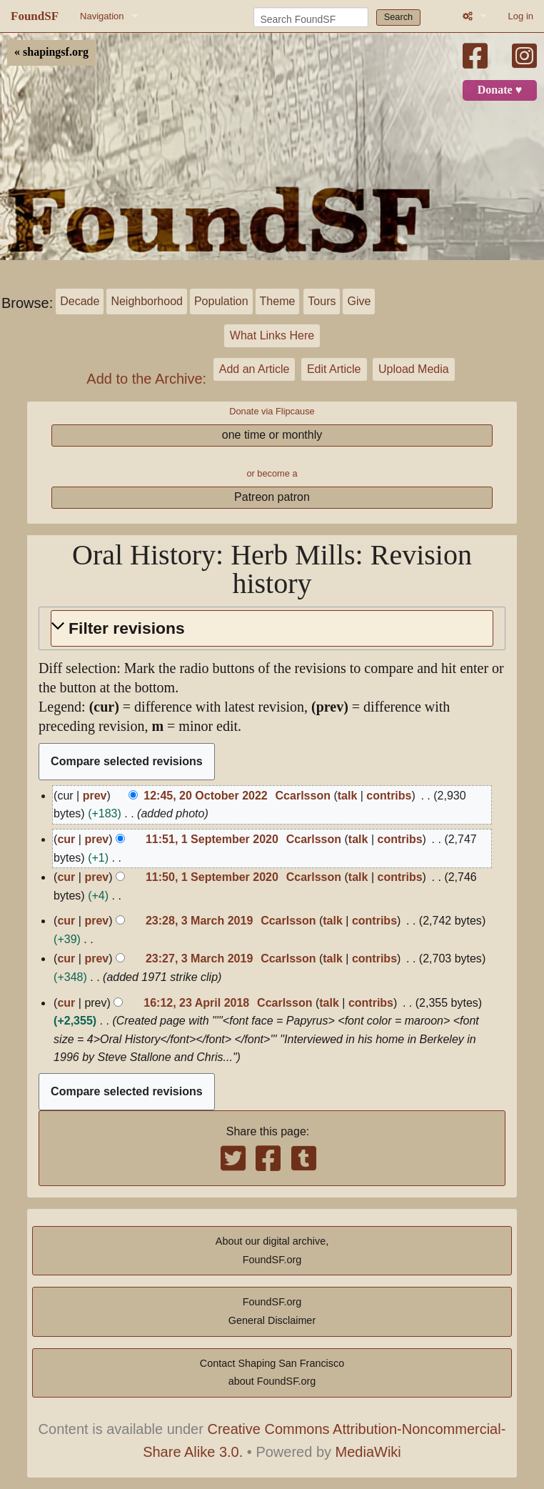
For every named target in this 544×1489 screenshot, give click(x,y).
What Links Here (272, 335)
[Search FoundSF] (310, 17)
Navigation (102, 16)
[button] (272, 628)
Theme (278, 301)
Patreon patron (272, 497)
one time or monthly (272, 435)
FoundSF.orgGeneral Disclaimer (272, 1311)
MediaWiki (368, 1452)
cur (66, 839)
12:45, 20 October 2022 (205, 796)
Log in (520, 16)
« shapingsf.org (51, 52)
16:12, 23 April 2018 (196, 1003)
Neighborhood (147, 301)
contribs (388, 796)
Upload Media (413, 369)
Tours (322, 301)
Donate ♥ (500, 90)
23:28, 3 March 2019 (199, 921)
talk (348, 796)
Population (221, 301)
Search (398, 16)
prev (95, 796)
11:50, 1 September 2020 (212, 877)
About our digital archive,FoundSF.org (272, 1250)
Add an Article (254, 369)
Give (359, 301)
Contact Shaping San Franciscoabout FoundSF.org (272, 1373)
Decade (79, 301)
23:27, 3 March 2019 (199, 958)
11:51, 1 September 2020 (212, 839)
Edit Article (334, 369)
